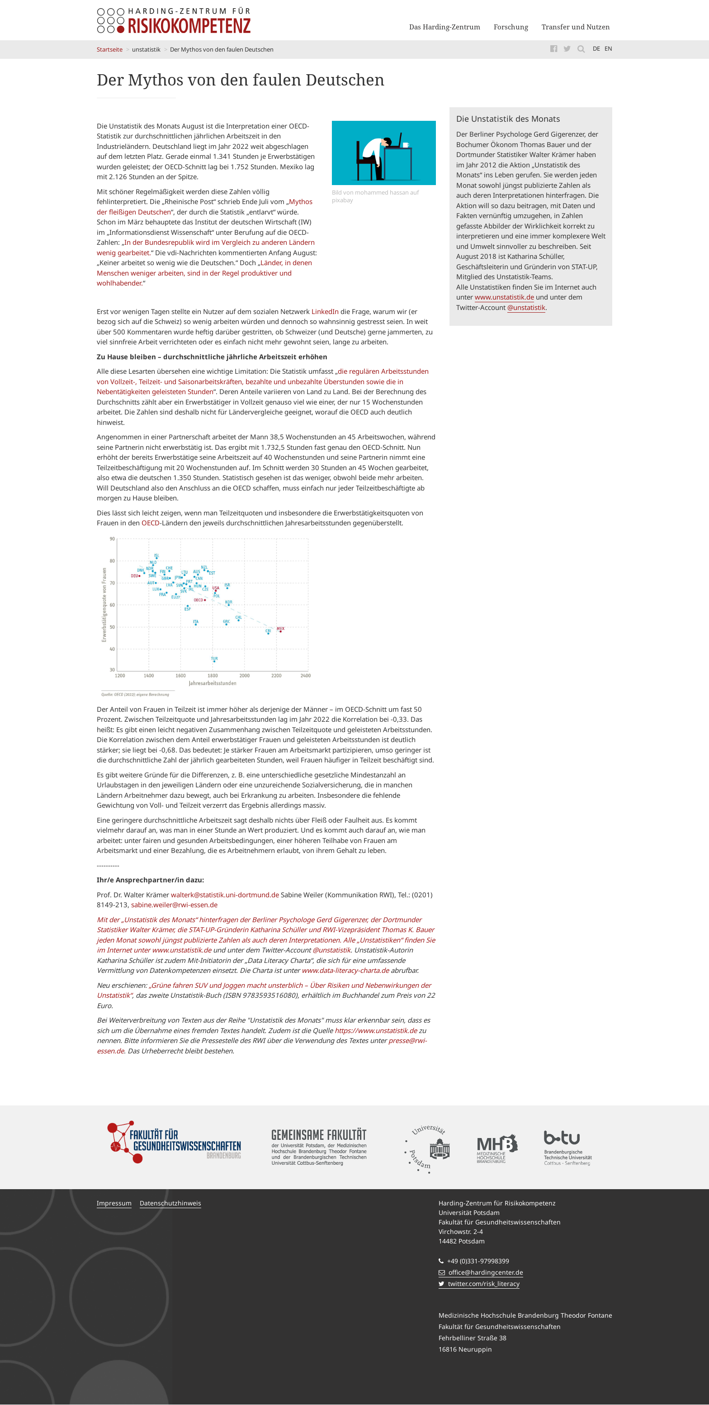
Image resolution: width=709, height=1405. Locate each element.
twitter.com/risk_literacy (479, 1283)
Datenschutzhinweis (170, 1203)
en (608, 48)
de (596, 48)
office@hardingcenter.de (481, 1272)
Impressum (114, 1203)
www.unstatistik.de (504, 296)
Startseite (110, 49)
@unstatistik (526, 307)
